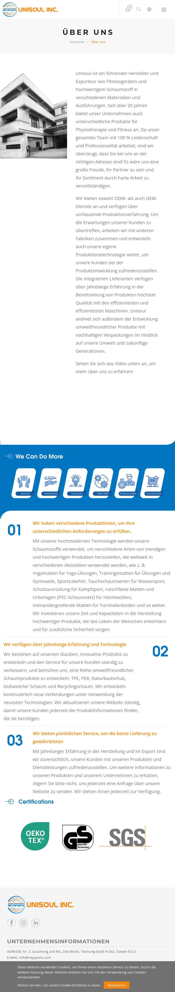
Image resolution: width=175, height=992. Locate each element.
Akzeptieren (116, 985)
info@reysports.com (35, 957)
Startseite (77, 42)
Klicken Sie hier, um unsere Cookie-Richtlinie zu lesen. (59, 985)
